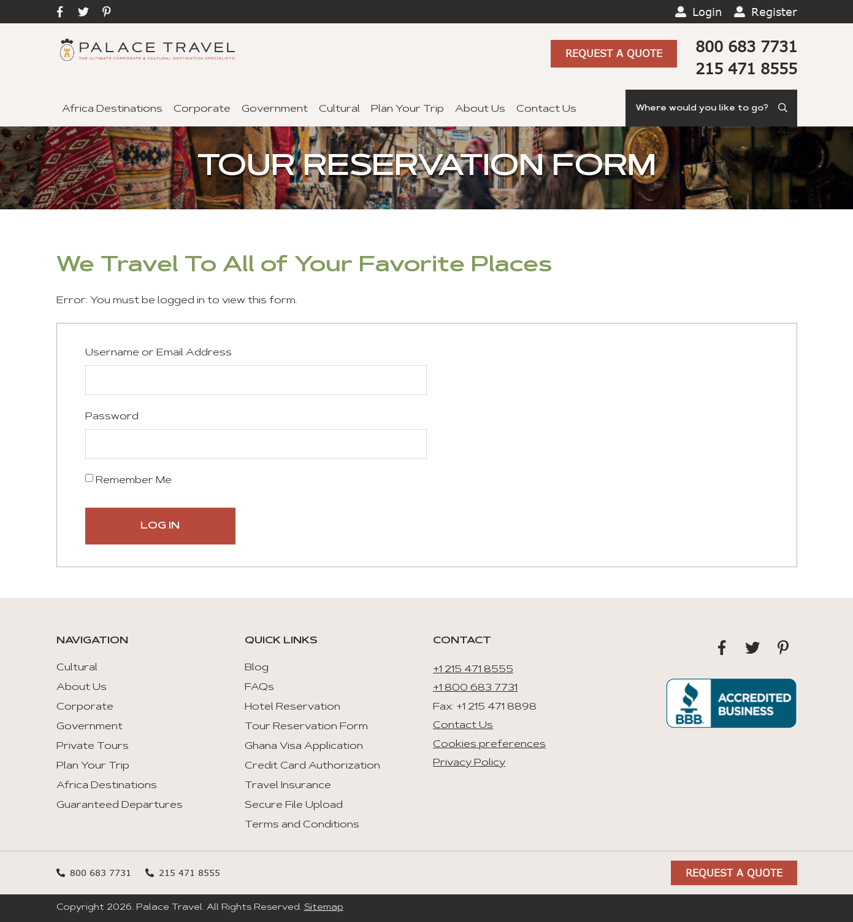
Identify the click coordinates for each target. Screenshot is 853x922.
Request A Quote (613, 53)
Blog (257, 668)
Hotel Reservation (292, 707)
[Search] (711, 108)
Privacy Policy (469, 763)
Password (112, 417)
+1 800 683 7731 (475, 688)
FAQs (259, 687)
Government (275, 109)
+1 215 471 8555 (473, 670)
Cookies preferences (489, 745)
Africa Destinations (112, 109)
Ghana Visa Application (304, 746)
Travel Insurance (288, 786)
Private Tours (92, 746)
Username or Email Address (158, 353)
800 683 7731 (746, 46)
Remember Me (128, 480)
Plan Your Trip (407, 109)
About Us (480, 109)
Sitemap (323, 908)
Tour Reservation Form (306, 727)
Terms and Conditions (302, 825)
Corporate (202, 109)
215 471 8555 (746, 68)
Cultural (339, 109)
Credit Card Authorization (312, 766)
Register (774, 11)
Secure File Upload (294, 805)
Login (707, 11)
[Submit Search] (782, 108)
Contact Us (546, 109)
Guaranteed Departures (119, 805)
